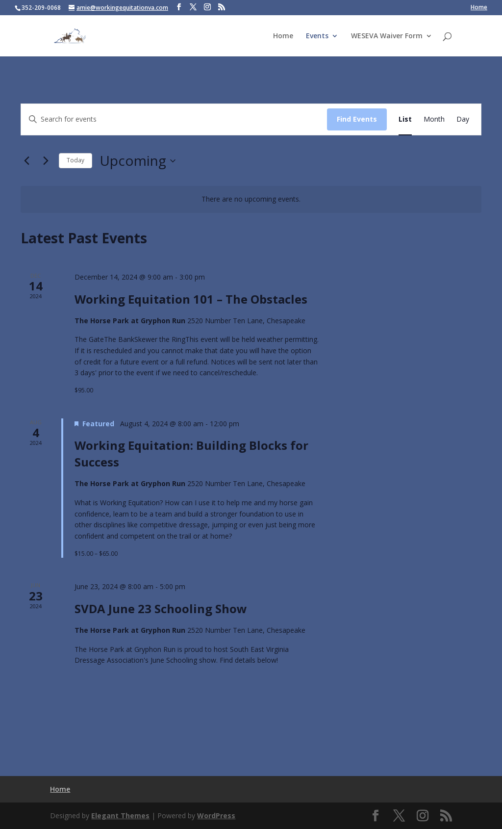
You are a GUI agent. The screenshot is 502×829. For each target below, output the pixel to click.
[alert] (251, 199)
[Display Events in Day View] (462, 119)
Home (479, 7)
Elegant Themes (120, 815)
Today (75, 160)
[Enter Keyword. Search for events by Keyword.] (174, 119)
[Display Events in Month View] (434, 119)
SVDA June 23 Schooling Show (161, 608)
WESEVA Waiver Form (387, 36)
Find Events (357, 119)
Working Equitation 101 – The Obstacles (191, 299)
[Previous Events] (26, 161)
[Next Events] (45, 161)
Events (317, 36)
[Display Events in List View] (405, 119)
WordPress (216, 815)
